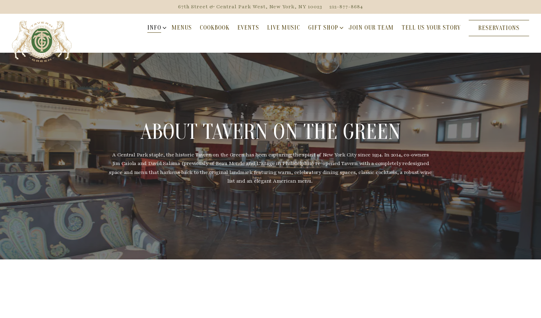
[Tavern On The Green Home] (42, 40)
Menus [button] (181, 27)
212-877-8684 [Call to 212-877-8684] (346, 6)
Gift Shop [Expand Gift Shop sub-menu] (324, 27)
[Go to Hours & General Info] (250, 7)
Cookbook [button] (214, 27)
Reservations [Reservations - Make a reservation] (499, 28)
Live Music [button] (283, 27)
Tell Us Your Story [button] (431, 27)
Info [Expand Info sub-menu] (155, 27)
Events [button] (248, 27)
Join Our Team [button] (371, 27)
